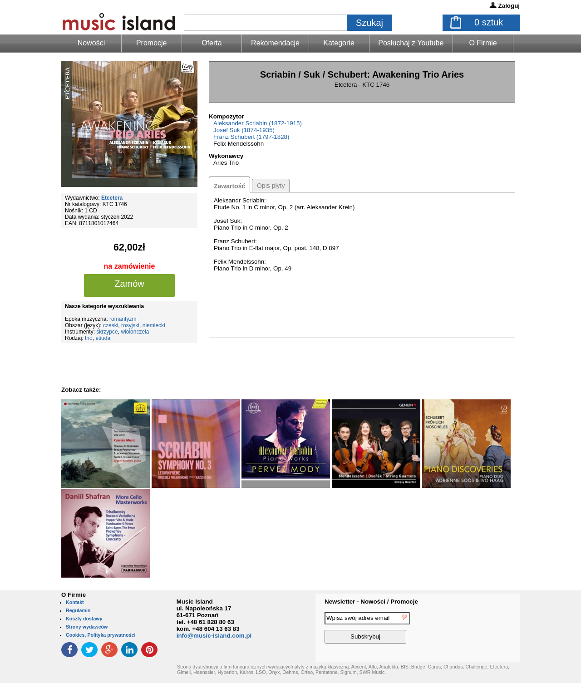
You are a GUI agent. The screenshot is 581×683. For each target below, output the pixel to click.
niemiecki (154, 325)
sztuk (488, 22)
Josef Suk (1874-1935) (244, 130)
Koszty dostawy (84, 618)
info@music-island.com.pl (214, 635)
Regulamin (78, 610)
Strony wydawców (87, 626)
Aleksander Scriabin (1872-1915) (257, 123)
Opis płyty (271, 185)
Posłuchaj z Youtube (410, 43)
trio (89, 338)
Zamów (129, 284)
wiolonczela (135, 332)
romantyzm (122, 319)
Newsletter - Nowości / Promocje (371, 601)
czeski (110, 325)
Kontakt (75, 602)
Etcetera (112, 198)
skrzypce (107, 332)
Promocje (151, 43)
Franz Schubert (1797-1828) (251, 136)
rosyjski (130, 325)
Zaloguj (509, 5)
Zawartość (229, 186)
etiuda (102, 338)
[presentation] (482, 629)
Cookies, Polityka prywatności (100, 635)
